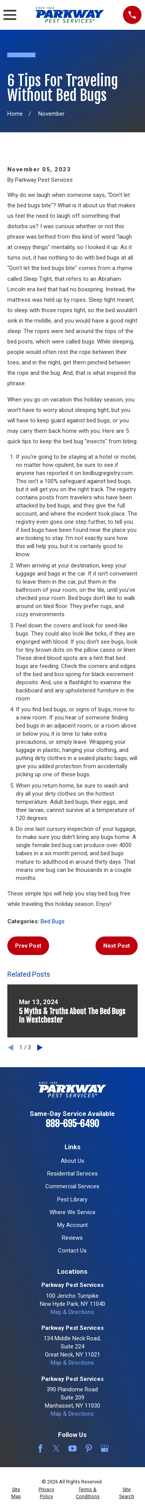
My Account (72, 1225)
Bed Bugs (53, 921)
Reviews (72, 1237)
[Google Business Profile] (105, 1448)
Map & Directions (72, 1312)
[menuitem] (16, 1493)
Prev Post (28, 945)
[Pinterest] (89, 1448)
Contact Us (72, 1250)
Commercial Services (72, 1186)
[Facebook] (40, 1448)
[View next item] (40, 1047)
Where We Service (72, 1212)
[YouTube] (72, 1448)
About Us (72, 1160)
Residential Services (72, 1173)
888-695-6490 (72, 1123)
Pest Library (72, 1199)
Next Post (116, 945)
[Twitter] (56, 1448)
